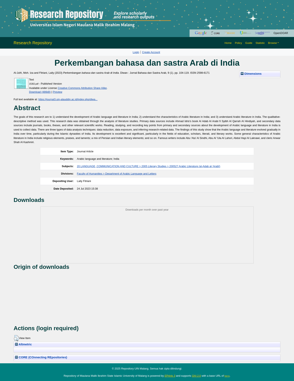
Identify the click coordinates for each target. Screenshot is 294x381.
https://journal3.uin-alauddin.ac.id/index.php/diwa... (67, 99)
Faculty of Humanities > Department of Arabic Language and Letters (116, 173)
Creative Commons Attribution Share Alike (82, 88)
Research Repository (33, 43)
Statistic (260, 42)
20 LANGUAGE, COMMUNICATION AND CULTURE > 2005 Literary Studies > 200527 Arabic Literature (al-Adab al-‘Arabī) (148, 166)
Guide (248, 42)
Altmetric (23, 344)
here (227, 375)
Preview (57, 91)
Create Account (151, 52)
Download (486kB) (40, 91)
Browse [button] (272, 42)
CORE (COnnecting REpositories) (41, 357)
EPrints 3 (169, 375)
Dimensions (251, 73)
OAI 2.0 (196, 375)
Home (228, 42)
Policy (238, 42)
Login (136, 52)
